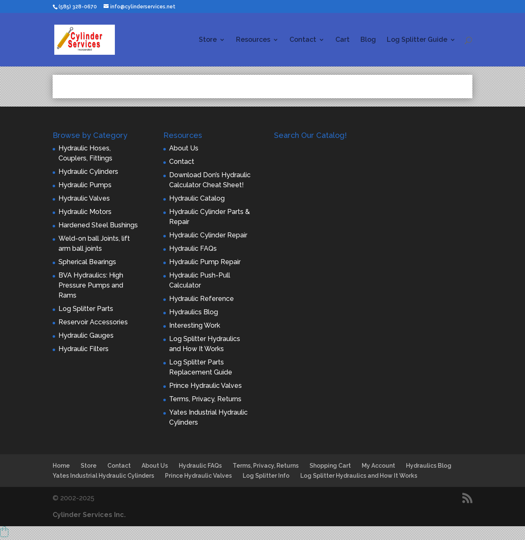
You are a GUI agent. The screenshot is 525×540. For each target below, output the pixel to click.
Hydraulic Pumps (85, 185)
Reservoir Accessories (93, 322)
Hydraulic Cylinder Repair (208, 235)
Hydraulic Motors (85, 212)
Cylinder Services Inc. (89, 515)
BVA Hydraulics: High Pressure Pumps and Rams (90, 285)
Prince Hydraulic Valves (205, 386)
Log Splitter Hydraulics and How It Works (358, 475)
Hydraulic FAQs (193, 248)
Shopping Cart (330, 465)
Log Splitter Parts (85, 309)
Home (61, 465)
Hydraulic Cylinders (88, 172)
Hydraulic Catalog (197, 198)
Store (208, 40)
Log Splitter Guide (417, 40)
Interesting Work (194, 325)
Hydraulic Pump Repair (205, 262)
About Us (183, 148)
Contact (302, 40)
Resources (253, 40)
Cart (342, 40)
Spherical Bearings (87, 262)
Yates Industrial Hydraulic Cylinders (103, 475)
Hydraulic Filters (83, 349)
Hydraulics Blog (193, 312)
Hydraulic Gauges (86, 335)
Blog (368, 40)
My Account (378, 465)
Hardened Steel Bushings (98, 225)
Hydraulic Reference (201, 299)
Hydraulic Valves (84, 198)
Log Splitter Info (266, 475)
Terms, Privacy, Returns (205, 399)
